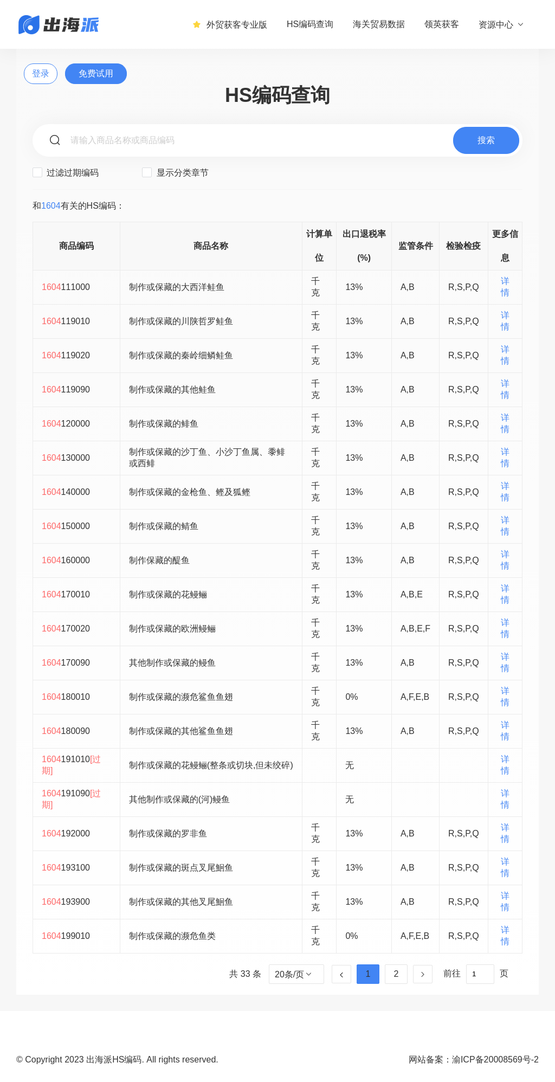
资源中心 (502, 24)
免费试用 (96, 73)
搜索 (486, 140)
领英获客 (441, 24)
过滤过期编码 (66, 172)
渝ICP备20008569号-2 (495, 1059)
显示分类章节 (175, 172)
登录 (40, 73)
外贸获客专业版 (229, 24)
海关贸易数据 (379, 24)
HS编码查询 (310, 24)
